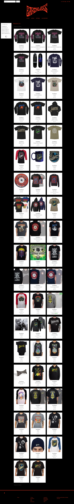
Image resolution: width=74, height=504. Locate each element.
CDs (31, 499)
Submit (18, 1)
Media (32, 18)
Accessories (45, 18)
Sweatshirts (32, 498)
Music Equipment (6, 33)
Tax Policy (45, 500)
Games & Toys (5, 30)
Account (63, 1)
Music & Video (5, 29)
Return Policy (46, 498)
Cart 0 (68, 1)
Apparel (38, 18)
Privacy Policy (46, 499)
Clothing (4, 26)
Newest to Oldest (18, 26)
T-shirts (31, 497)
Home (27, 18)
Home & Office (5, 31)
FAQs (44, 501)
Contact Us (45, 497)
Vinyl (31, 500)
